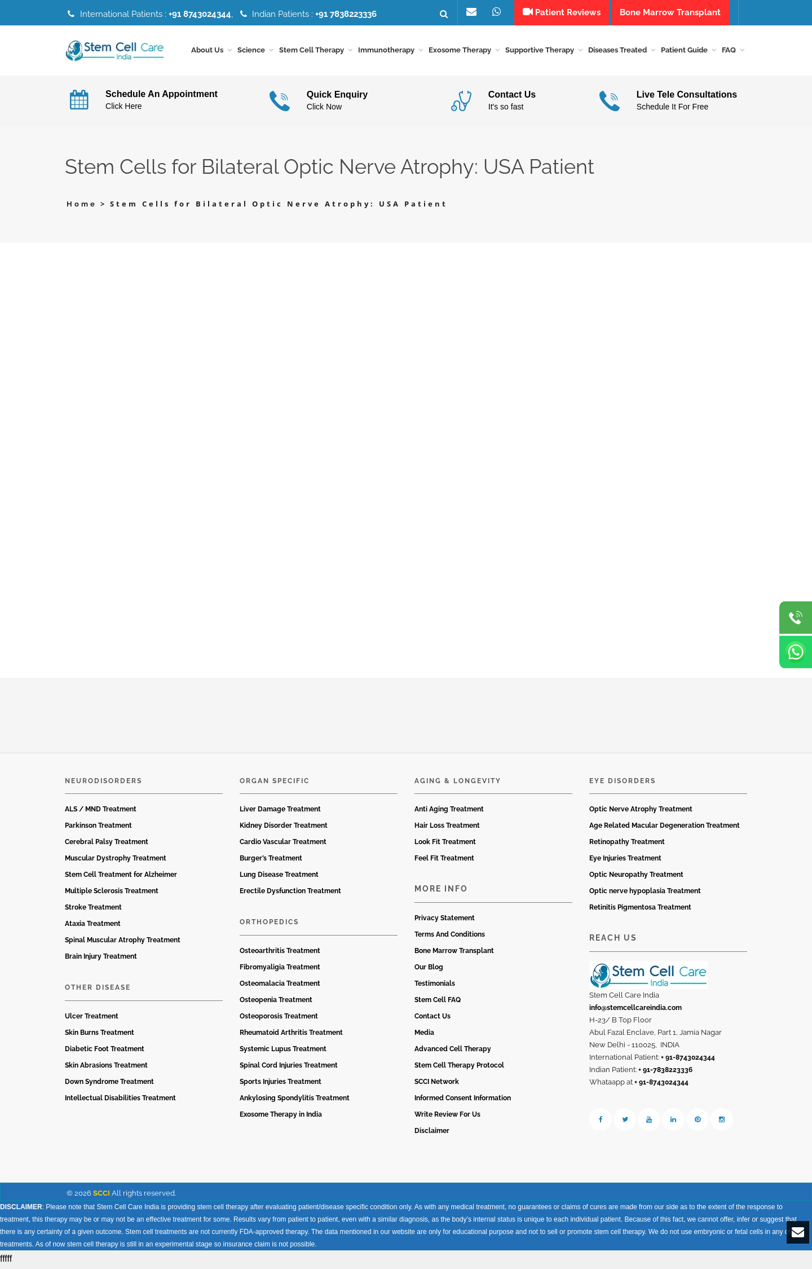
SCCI (101, 1195)
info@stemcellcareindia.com (635, 1009)
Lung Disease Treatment (279, 877)
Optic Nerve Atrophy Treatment (640, 811)
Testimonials (434, 985)
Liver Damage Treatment (280, 811)
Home (82, 206)
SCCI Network (436, 1083)
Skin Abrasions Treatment (106, 1067)
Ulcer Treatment (91, 1018)
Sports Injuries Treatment (280, 1083)
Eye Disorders (622, 783)
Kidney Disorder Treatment (284, 828)
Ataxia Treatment (93, 926)
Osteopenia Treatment (276, 1001)
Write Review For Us (447, 1116)
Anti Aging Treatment (449, 811)
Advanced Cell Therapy (452, 1051)
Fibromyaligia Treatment (280, 969)
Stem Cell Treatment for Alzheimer (121, 877)
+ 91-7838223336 (665, 1071)
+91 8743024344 (200, 14)
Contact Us (432, 1018)
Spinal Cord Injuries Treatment (289, 1067)
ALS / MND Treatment (100, 811)
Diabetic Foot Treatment (104, 1051)
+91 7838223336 (346, 14)
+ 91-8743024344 (688, 1059)
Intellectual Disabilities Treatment (120, 1100)
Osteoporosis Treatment (279, 1018)
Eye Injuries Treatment (625, 860)
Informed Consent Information (462, 1100)
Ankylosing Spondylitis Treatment (295, 1100)
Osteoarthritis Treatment (280, 952)
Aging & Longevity (457, 783)
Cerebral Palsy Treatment (106, 844)
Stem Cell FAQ (437, 1001)
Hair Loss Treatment (447, 828)
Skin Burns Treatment (99, 1034)
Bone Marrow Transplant (454, 952)
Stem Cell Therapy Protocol (459, 1067)
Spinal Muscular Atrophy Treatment (122, 942)
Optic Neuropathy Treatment (636, 877)
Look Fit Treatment (445, 844)
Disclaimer (431, 1132)
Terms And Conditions (449, 936)
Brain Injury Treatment (101, 959)
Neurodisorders (103, 783)
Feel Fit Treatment (444, 860)
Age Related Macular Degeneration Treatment (664, 828)
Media (424, 1034)
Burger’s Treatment (271, 860)
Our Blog (428, 969)
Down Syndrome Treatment (109, 1083)
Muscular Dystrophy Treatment (115, 860)
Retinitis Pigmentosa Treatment (640, 910)
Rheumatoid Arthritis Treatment (291, 1034)
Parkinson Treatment (98, 828)
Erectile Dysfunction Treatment (290, 893)
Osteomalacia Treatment (280, 985)
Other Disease (98, 990)
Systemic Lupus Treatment (283, 1051)
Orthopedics (269, 924)
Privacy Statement (444, 920)
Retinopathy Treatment (627, 844)
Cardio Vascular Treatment (283, 844)
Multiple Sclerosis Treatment (111, 893)
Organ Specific (275, 783)
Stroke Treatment (93, 910)
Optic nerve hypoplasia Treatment (645, 893)
